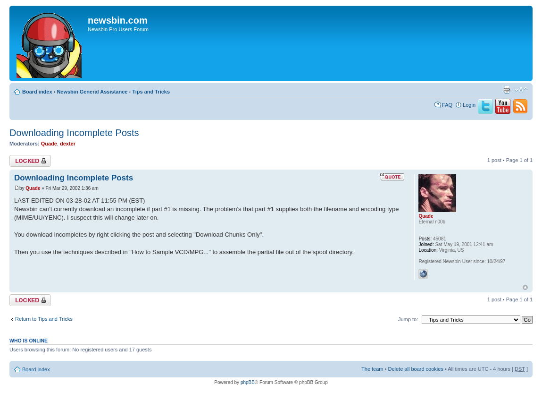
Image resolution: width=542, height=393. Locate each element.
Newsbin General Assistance (92, 91)
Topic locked (30, 161)
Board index (37, 91)
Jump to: (408, 319)
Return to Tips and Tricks (44, 319)
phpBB (248, 382)
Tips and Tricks (151, 91)
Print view (506, 89)
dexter (67, 143)
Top (525, 287)
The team (372, 369)
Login (469, 105)
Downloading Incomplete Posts (74, 133)
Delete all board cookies (415, 369)
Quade (49, 143)
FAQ (447, 105)
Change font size (521, 89)
